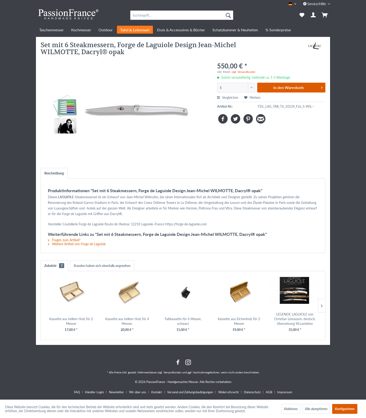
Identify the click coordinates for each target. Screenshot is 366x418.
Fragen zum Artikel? (64, 240)
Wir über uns (137, 392)
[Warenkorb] (325, 15)
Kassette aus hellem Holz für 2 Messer (71, 321)
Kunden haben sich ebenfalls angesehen (102, 266)
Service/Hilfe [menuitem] (315, 4)
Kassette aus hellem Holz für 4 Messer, (127, 321)
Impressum (284, 392)
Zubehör (54, 266)
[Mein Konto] (313, 15)
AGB (269, 392)
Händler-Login (94, 392)
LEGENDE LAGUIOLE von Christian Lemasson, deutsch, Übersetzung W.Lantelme (295, 319)
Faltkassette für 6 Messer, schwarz (183, 321)
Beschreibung (54, 173)
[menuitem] (181, 15)
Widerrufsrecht (228, 392)
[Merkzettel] (302, 15)
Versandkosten (172, 372)
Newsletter (116, 392)
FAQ (77, 392)
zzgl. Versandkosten (243, 72)
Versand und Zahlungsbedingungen (190, 392)
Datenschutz (252, 392)
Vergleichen (227, 97)
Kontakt (156, 392)
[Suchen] (228, 15)
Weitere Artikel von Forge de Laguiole (77, 244)
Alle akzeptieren (316, 409)
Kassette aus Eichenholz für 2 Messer (239, 321)
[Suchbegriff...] (181, 15)
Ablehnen (291, 409)
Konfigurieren (345, 409)
